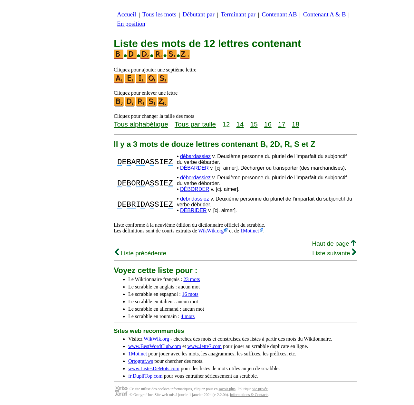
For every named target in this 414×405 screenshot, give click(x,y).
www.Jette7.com (204, 346)
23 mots (191, 279)
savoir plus (227, 389)
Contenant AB (279, 14)
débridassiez (194, 199)
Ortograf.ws (140, 361)
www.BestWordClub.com (154, 346)
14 (240, 124)
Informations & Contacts (249, 394)
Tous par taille (195, 124)
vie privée (260, 389)
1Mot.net (249, 230)
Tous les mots (159, 14)
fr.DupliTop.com (145, 376)
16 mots (190, 294)
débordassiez (195, 177)
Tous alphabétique (141, 124)
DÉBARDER (194, 168)
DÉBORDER (194, 189)
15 (253, 124)
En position (131, 23)
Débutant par (198, 14)
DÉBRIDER (193, 210)
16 (268, 124)
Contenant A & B (324, 14)
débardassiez (195, 156)
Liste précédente (140, 253)
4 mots (188, 316)
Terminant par (238, 14)
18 (295, 124)
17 (281, 124)
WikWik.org (211, 230)
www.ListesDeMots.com (153, 368)
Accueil (126, 14)
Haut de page (334, 243)
